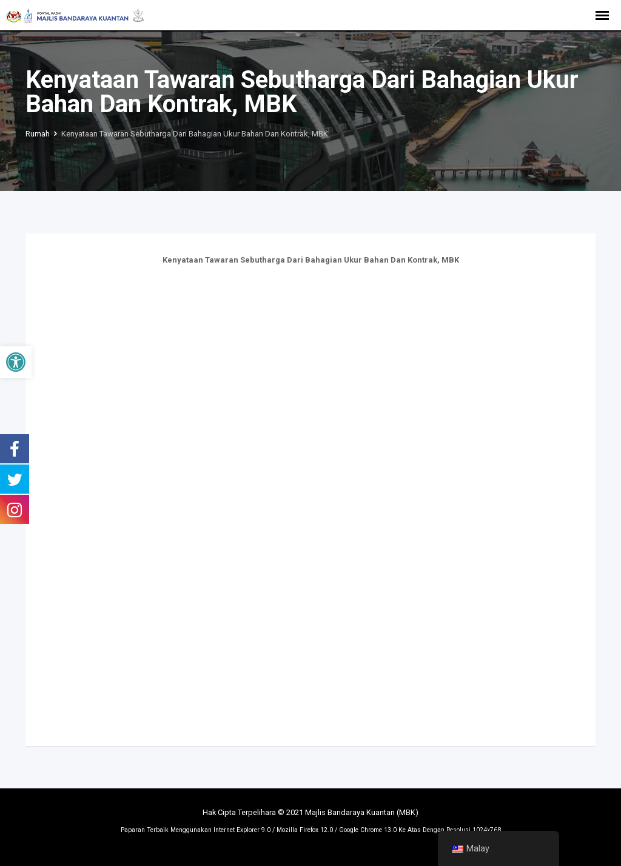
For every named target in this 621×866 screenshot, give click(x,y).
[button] (16, 362)
